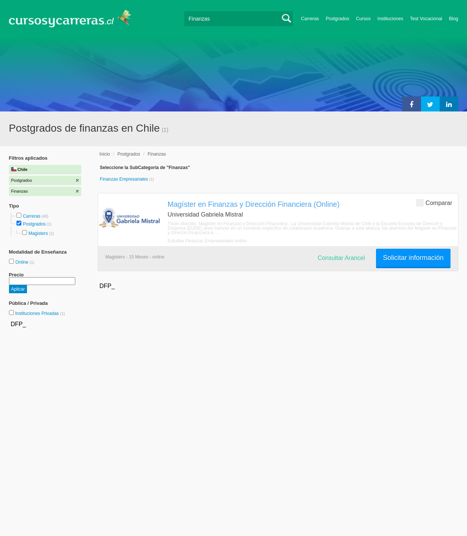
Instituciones (390, 18)
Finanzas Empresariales (124, 179)
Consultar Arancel (341, 258)
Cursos (363, 18)
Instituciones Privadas (40, 313)
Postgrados (337, 18)
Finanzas (157, 154)
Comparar (434, 202)
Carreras (310, 18)
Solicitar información (413, 257)
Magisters (38, 233)
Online (22, 262)
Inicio (105, 154)
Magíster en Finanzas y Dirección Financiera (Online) (254, 204)
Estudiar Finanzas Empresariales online (207, 241)
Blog (453, 18)
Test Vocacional (426, 18)
